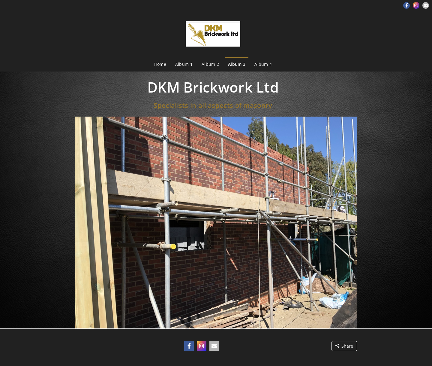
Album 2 (210, 64)
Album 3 (236, 64)
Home (160, 64)
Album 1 (184, 64)
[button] (406, 5)
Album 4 (263, 64)
